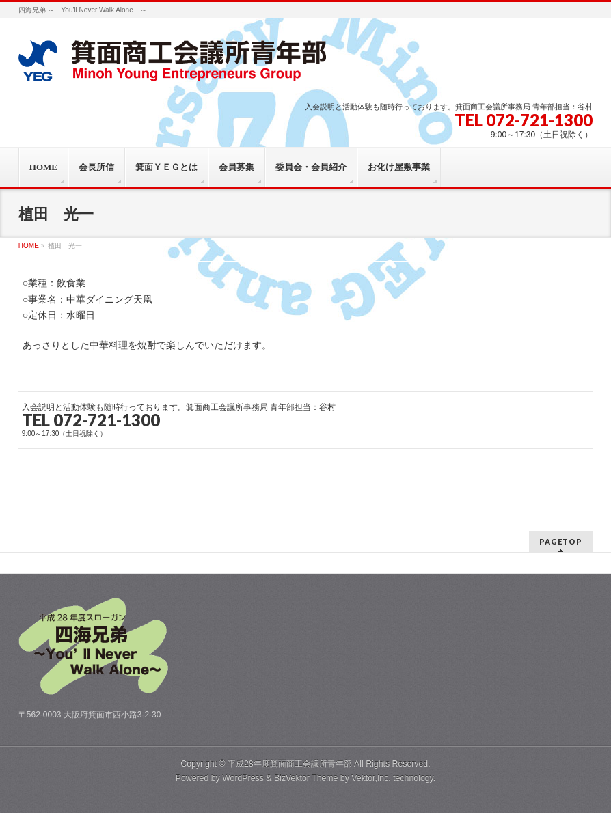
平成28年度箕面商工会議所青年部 (290, 764)
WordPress (243, 778)
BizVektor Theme (306, 778)
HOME (28, 245)
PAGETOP (560, 541)
